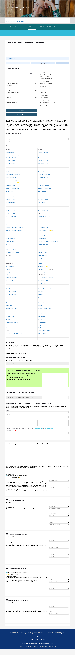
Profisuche (8, 21)
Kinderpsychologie (42, 251)
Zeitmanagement (9, 192)
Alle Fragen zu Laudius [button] (30, 400)
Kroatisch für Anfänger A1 (43, 153)
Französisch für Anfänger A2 (43, 209)
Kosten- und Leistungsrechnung (12, 189)
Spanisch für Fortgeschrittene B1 (44, 189)
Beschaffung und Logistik (11, 217)
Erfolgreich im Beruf (10, 242)
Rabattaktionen (57, 26)
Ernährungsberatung (42, 231)
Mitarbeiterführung (10, 153)
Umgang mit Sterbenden (43, 259)
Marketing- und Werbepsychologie (13, 181)
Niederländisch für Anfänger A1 (44, 178)
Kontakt (37, 644)
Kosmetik (40, 301)
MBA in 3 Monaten (10, 206)
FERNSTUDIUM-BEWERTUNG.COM (19, 7)
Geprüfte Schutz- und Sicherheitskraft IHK (15, 334)
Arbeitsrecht (8, 248)
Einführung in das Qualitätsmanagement (14, 251)
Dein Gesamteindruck (10, 423)
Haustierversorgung (42, 273)
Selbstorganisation (10, 307)
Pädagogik (40, 265)
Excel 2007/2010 (9, 209)
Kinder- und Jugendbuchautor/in (44, 290)
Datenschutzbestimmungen (51, 432)
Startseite (7, 34)
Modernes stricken (42, 304)
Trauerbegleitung (41, 223)
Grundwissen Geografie (11, 295)
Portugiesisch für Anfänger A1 (44, 184)
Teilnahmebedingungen (40, 432)
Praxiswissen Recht (10, 198)
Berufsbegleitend (23, 26)
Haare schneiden (41, 295)
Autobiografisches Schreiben (44, 332)
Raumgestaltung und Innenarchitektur (45, 279)
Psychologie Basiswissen (43, 245)
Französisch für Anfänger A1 (43, 195)
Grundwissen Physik (10, 287)
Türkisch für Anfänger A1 (43, 159)
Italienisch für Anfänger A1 (43, 156)
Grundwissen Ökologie (10, 162)
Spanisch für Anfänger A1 (43, 162)
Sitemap (37, 647)
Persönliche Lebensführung (11, 279)
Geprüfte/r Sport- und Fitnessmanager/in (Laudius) (48, 242)
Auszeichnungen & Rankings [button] (12, 365)
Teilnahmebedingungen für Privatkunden (37, 645)
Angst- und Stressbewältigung (12, 323)
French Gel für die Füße (43, 320)
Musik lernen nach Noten (11, 312)
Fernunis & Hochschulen (14, 34)
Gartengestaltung (42, 323)
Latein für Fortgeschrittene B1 (44, 176)
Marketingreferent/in (10, 184)
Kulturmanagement (10, 267)
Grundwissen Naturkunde (11, 290)
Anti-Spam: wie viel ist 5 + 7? (11, 434)
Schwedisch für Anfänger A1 (43, 187)
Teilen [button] (28, 365)
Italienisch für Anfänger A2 (43, 181)
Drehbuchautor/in (41, 329)
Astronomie (8, 329)
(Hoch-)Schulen (32, 26)
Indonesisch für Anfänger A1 (44, 201)
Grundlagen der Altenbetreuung (44, 217)
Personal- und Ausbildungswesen (13, 176)
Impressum (37, 641)
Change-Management (10, 215)
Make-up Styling (41, 284)
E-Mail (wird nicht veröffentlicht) (12, 418)
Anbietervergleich (21, 21)
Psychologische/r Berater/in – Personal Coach (47, 234)
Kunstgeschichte (9, 281)
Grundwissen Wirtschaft (11, 159)
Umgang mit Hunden (42, 256)
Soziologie (8, 273)
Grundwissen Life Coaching (11, 309)
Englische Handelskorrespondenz (13, 226)
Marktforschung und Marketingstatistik (14, 156)
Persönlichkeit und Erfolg (43, 315)
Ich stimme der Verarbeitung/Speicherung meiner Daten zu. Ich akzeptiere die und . (31, 432)
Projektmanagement (10, 173)
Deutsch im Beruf (41, 206)
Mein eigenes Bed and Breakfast (12, 254)
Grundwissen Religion (10, 284)
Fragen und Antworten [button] (11, 400)
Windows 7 (8, 259)
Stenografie (8, 170)
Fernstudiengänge (14, 26)
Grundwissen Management (11, 164)
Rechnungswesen (9, 167)
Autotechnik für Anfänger (11, 326)
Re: (6, 480)
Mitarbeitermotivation (10, 203)
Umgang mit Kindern (42, 240)
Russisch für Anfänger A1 (43, 212)
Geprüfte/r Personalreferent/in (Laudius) (14, 231)
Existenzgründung (10, 220)
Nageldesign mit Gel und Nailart (44, 309)
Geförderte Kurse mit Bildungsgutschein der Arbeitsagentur (37, 651)
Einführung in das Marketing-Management (14, 229)
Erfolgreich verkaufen (10, 240)
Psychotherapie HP (42, 267)
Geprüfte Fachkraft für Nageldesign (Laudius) (47, 340)
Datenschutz (8, 430)
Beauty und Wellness (42, 220)
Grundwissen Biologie (10, 318)
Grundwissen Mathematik (11, 293)
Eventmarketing (9, 237)
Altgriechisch (40, 198)
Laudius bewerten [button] (22, 365)
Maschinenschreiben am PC (11, 178)
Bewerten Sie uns (37, 648)
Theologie (8, 270)
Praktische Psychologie (43, 254)
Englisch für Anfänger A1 (43, 192)
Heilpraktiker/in (41, 270)
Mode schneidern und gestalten (44, 281)
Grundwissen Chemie (10, 304)
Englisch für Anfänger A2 (43, 203)
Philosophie (8, 276)
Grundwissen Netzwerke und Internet (14, 262)
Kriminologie (8, 315)
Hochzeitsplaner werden (43, 312)
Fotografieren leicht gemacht (44, 326)
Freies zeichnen (41, 318)
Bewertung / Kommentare (43, 423)
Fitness (39, 226)
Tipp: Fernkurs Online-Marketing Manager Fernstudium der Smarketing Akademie (37, 649)
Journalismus (40, 298)
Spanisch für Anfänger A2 (43, 164)
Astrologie (8, 320)
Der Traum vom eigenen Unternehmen (14, 223)
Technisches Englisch (42, 173)
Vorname (8, 414)
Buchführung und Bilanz (11, 234)
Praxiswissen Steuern (10, 195)
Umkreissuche (14, 21)
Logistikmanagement (10, 187)
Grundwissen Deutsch (10, 301)
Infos (7, 26)
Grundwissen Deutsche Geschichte (13, 298)
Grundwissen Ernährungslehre (44, 248)
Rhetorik (40, 307)
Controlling (8, 245)
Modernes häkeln (41, 337)
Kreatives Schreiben (42, 287)
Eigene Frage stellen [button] (20, 400)
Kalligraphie (40, 293)
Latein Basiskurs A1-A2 (42, 167)
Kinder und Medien (42, 237)
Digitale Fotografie (42, 334)
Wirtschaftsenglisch (42, 170)
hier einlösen (61, 640)
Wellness (40, 262)
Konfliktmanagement (10, 201)
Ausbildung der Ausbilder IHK (12, 212)
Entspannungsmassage (43, 229)
